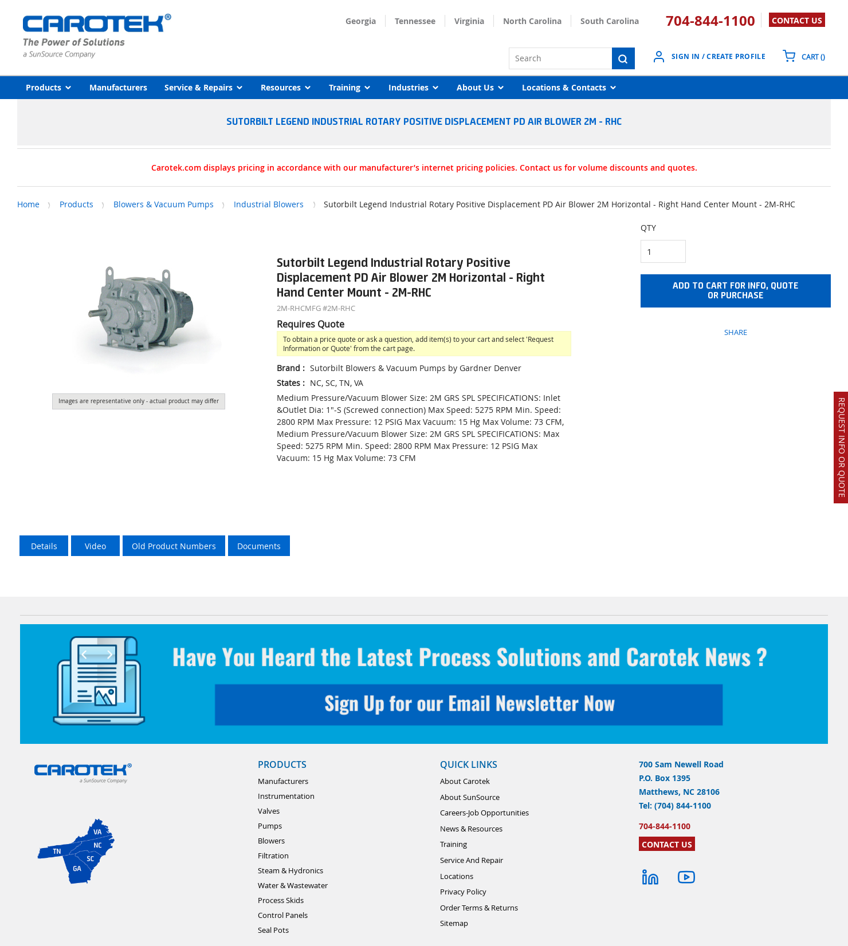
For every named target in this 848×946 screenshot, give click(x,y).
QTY (648, 227)
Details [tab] (44, 546)
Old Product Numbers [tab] (174, 546)
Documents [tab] (259, 546)
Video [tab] (95, 546)
